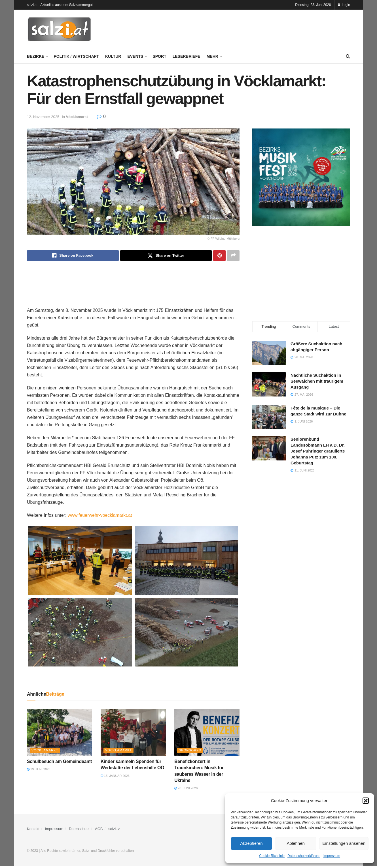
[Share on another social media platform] (233, 255)
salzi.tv (114, 829)
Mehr (212, 56)
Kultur (113, 56)
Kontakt (33, 829)
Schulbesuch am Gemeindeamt (59, 761)
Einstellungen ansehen (343, 843)
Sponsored (190, 750)
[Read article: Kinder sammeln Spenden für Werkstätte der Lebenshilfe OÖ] (133, 732)
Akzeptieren (251, 843)
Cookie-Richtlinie (272, 856)
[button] (365, 800)
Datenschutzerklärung (304, 856)
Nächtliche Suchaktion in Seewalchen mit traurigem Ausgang (317, 381)
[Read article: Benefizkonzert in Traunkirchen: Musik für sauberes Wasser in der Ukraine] (207, 732)
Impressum (331, 856)
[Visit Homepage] (59, 29)
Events (135, 56)
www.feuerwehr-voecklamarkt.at (100, 515)
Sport (159, 56)
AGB (99, 829)
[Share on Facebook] (73, 255)
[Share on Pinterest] (219, 255)
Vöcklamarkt (77, 117)
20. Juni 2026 (186, 788)
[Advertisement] (247, 28)
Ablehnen (295, 843)
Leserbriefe (186, 56)
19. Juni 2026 (38, 769)
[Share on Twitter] (166, 255)
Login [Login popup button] (344, 5)
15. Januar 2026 (115, 775)
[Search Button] (348, 56)
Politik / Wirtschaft (76, 56)
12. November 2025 (43, 117)
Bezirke (35, 56)
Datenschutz (79, 829)
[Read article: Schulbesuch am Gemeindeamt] (59, 732)
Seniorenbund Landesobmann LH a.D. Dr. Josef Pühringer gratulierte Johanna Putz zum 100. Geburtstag (318, 451)
